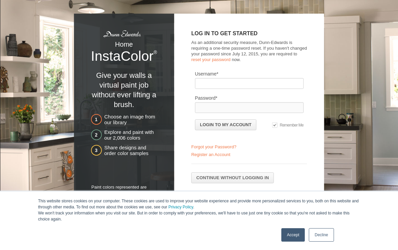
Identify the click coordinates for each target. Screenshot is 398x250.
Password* (206, 97)
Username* (206, 73)
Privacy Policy (180, 206)
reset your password (210, 59)
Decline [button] (321, 234)
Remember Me (291, 124)
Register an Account (210, 154)
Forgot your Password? (213, 146)
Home (124, 44)
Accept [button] (293, 234)
